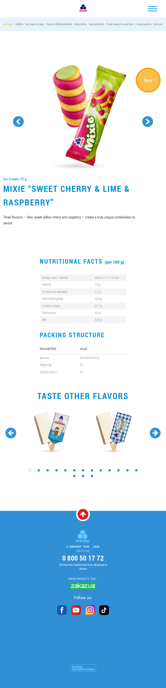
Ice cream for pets (35, 24)
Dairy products (96, 24)
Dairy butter (80, 24)
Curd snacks (159, 24)
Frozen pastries (143, 24)
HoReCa (19, 24)
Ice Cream (8, 24)
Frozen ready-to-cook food (119, 24)
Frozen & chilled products (59, 24)
